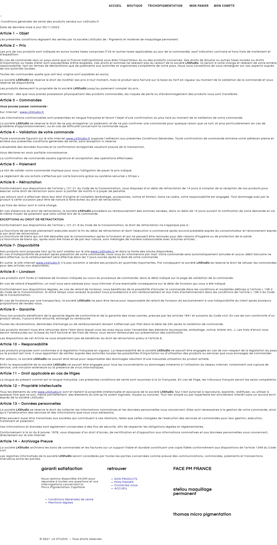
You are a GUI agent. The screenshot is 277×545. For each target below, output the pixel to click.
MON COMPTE (224, 5)
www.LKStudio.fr (32, 112)
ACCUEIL (115, 5)
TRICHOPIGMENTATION (165, 5)
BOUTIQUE (135, 5)
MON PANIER (199, 5)
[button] (166, 6)
